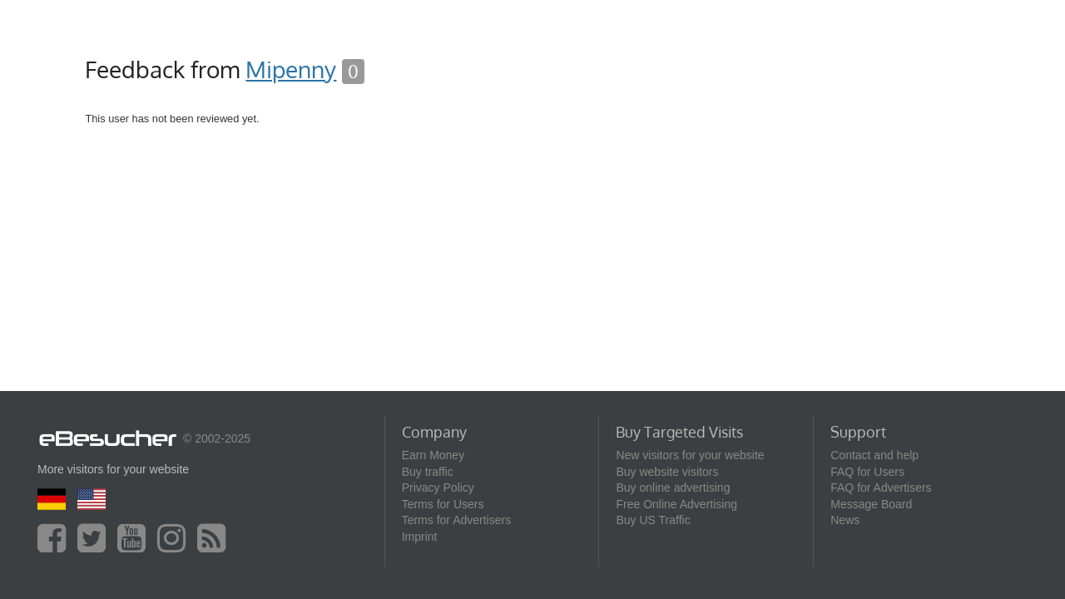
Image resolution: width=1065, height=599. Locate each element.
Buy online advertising (673, 487)
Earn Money (433, 455)
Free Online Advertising (676, 504)
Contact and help (874, 455)
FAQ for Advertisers (880, 487)
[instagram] (175, 545)
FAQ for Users (867, 471)
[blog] (215, 545)
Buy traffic (427, 471)
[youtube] (135, 545)
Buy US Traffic (653, 520)
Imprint (420, 536)
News (844, 520)
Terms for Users (443, 504)
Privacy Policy (438, 487)
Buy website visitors (667, 471)
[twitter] (95, 545)
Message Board (871, 504)
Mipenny (290, 69)
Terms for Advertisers (456, 520)
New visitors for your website (690, 455)
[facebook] (55, 545)
